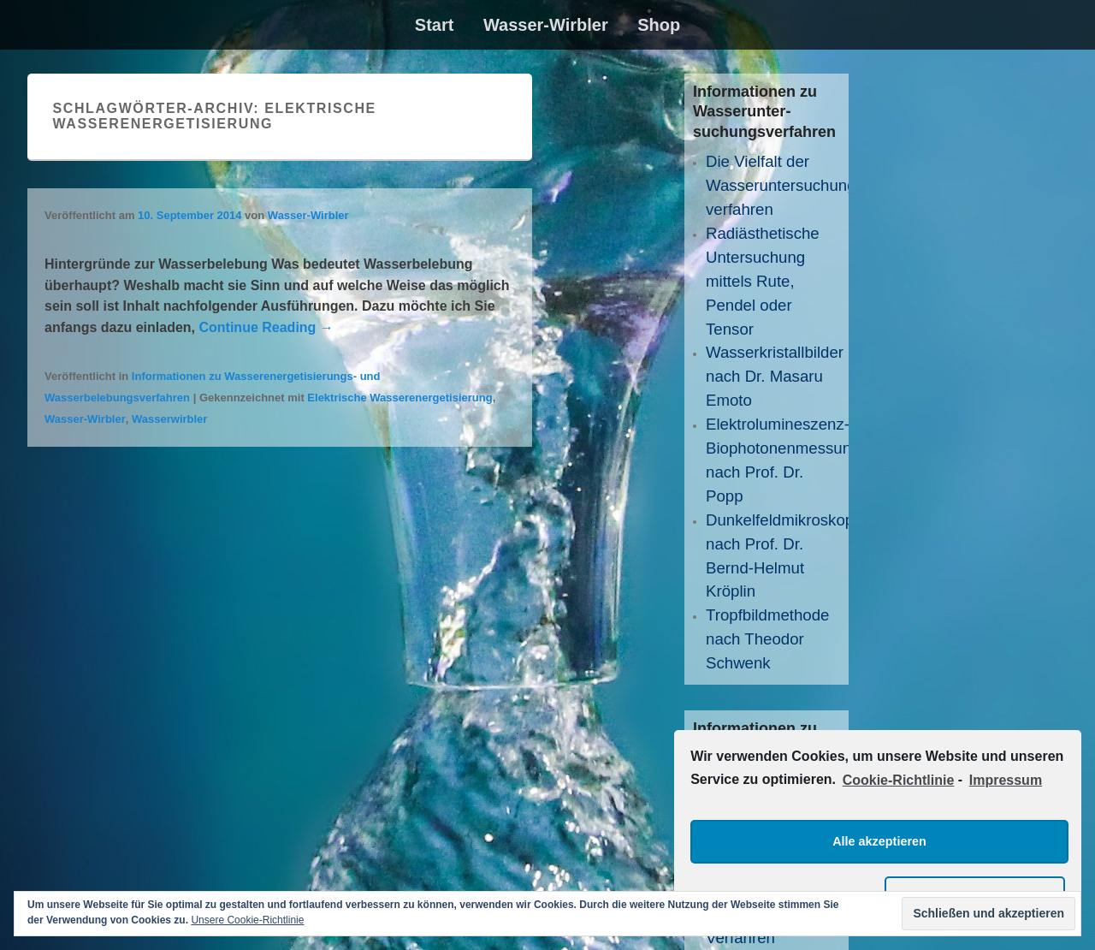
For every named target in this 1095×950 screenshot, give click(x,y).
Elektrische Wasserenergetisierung (399, 397)
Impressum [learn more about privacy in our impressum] (1005, 780)
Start (434, 24)
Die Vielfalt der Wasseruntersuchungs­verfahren (787, 185)
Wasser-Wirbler (545, 24)
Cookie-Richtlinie (899, 780)
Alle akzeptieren (879, 841)
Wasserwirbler (169, 419)
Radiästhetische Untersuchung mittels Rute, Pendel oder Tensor (763, 281)
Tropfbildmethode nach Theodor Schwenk (768, 639)
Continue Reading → (265, 327)
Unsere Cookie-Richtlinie (247, 920)
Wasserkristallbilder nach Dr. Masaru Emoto (774, 376)
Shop (658, 24)
